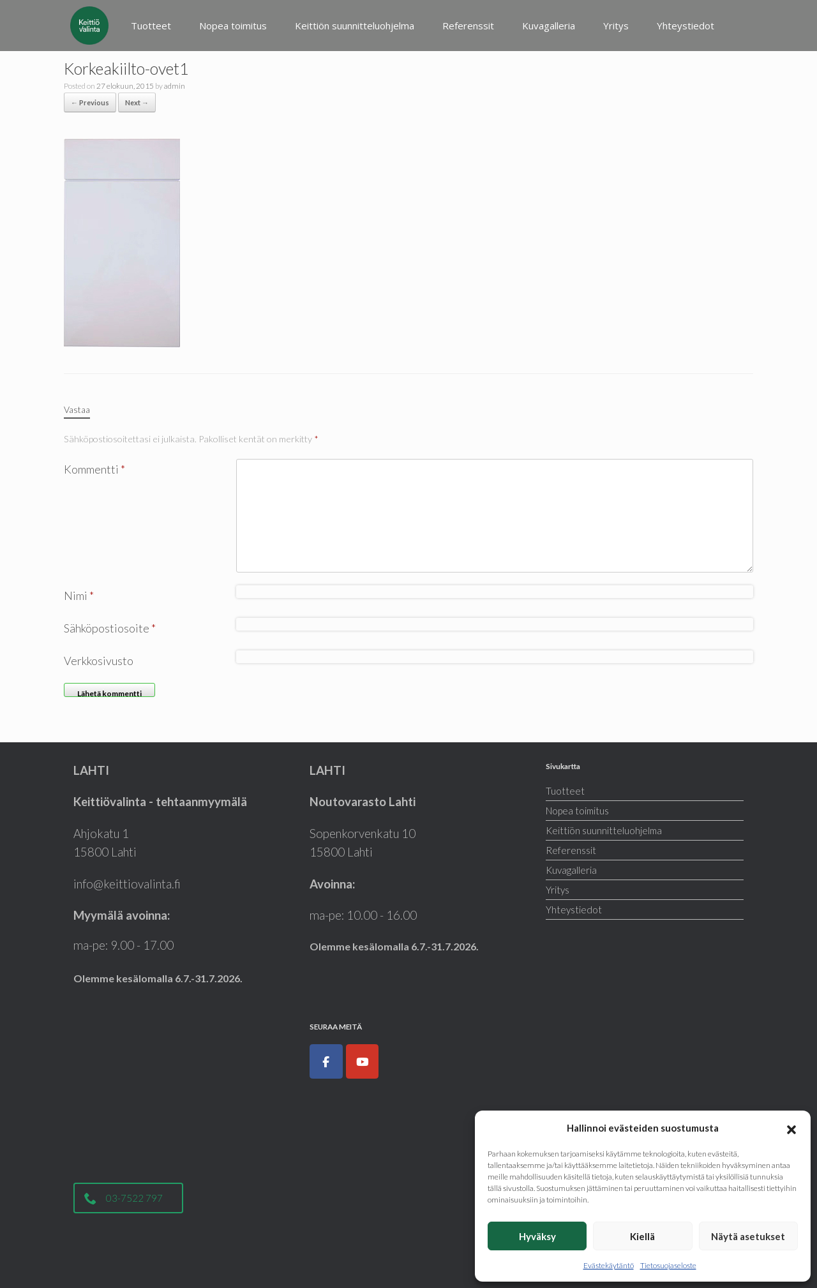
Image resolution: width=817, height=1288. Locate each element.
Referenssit (468, 25)
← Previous (90, 102)
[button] (791, 1127)
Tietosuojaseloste (668, 1265)
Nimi (79, 595)
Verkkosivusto (98, 661)
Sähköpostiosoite (110, 628)
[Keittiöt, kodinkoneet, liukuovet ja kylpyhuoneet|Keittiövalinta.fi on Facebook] (326, 1061)
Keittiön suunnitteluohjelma (354, 25)
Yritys (616, 25)
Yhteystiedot (685, 25)
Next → (137, 102)
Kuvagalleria (548, 25)
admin (174, 86)
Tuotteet (151, 25)
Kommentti (94, 469)
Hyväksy (537, 1236)
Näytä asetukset (748, 1236)
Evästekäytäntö (608, 1265)
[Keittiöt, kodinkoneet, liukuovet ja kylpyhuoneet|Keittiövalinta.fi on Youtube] (362, 1061)
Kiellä (642, 1236)
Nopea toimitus (233, 25)
